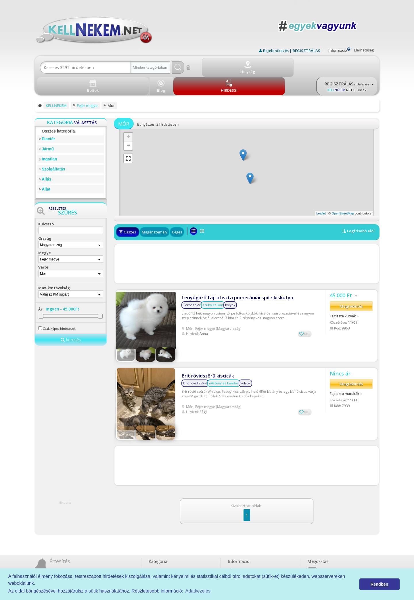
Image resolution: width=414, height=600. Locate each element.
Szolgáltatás (53, 148)
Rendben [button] (379, 584)
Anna (204, 308)
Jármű (48, 128)
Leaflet (321, 192)
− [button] (128, 124)
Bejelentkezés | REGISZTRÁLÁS (291, 50)
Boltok (236, 552)
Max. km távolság (54, 266)
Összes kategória (58, 110)
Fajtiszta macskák (344, 351)
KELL (307, 309)
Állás (46, 158)
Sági (203, 367)
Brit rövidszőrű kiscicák (206, 331)
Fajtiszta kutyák (343, 294)
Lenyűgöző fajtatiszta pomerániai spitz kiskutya (231, 273)
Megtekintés (351, 284)
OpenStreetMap (342, 192)
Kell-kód (237, 545)
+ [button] (128, 116)
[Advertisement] (246, 242)
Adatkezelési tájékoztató (250, 525)
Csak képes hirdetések (59, 307)
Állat (46, 168)
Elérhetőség (364, 50)
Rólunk (236, 532)
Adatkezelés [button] (197, 591)
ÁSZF (235, 519)
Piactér (48, 118)
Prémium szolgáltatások (250, 538)
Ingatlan (49, 138)
